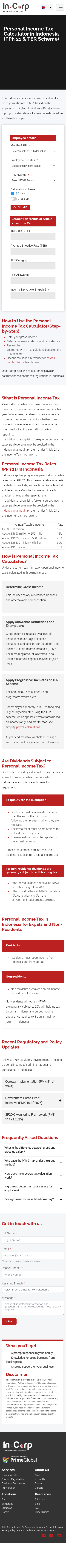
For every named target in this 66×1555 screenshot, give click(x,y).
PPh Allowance (20, 274)
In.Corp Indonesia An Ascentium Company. (25, 1527)
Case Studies (42, 1512)
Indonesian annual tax (15, 510)
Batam (5, 1512)
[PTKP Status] (33, 180)
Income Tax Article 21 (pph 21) (30, 289)
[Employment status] (33, 165)
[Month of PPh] (33, 151)
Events (38, 1483)
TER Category (19, 260)
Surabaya (7, 1507)
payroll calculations (28, 727)
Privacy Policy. (9, 1530)
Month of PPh (20, 145)
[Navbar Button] (60, 7)
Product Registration (13, 1479)
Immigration (8, 1487)
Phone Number (11, 1268)
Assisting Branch (12, 1283)
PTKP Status (20, 174)
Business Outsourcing (14, 1483)
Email (5, 1248)
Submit (9, 1321)
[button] (33, 1084)
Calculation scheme (23, 189)
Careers (39, 1487)
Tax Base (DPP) (20, 230)
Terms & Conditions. (26, 1530)
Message (7, 1298)
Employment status (24, 160)
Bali (4, 1499)
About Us (40, 1479)
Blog (37, 1503)
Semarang (7, 1503)
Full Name (8, 1233)
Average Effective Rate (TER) (29, 245)
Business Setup (10, 1475)
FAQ (37, 1507)
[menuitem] (46, 7)
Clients (39, 1475)
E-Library (40, 1499)
